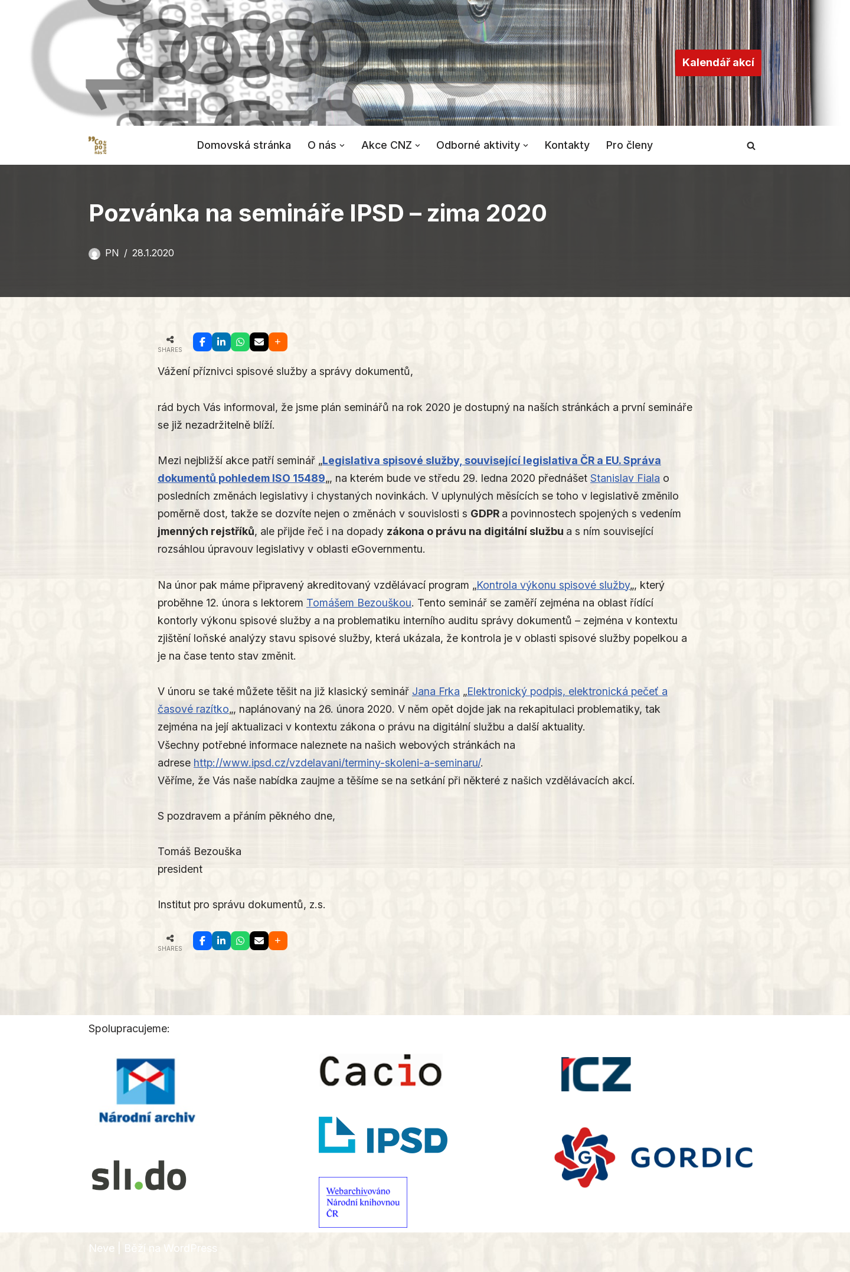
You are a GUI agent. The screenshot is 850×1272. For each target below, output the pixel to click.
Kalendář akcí (718, 62)
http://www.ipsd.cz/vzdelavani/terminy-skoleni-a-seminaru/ (338, 768)
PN (112, 253)
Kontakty (568, 145)
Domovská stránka (244, 145)
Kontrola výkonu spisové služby (557, 587)
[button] (342, 145)
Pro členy (630, 145)
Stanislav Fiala (632, 479)
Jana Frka (437, 695)
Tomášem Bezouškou (362, 605)
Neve (102, 1255)
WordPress (190, 1255)
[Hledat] (751, 145)
